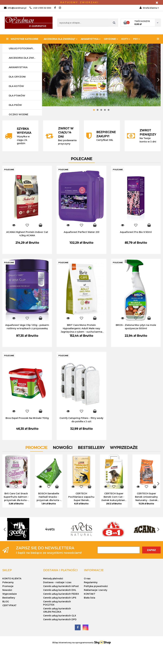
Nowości (7, 590)
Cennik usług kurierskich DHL (59, 590)
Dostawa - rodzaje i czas (57, 582)
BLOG (5, 601)
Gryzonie (111, 39)
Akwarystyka (91, 39)
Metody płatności (53, 578)
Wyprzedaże (9, 593)
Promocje (7, 586)
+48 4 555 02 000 (40, 8)
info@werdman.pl (15, 8)
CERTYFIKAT (9, 605)
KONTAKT (89, 593)
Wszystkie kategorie (22, 39)
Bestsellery (8, 597)
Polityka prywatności (96, 586)
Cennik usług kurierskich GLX (59, 615)
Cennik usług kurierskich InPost (61, 586)
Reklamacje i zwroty (95, 590)
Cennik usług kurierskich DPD (60, 619)
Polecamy (8, 582)
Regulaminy (90, 582)
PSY (136, 39)
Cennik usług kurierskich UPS (59, 597)
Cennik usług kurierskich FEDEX (61, 593)
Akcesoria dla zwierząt (61, 39)
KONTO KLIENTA (11, 578)
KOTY (125, 39)
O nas (87, 578)
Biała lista (89, 597)
